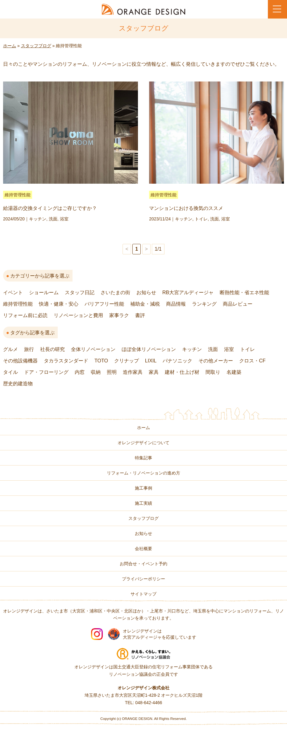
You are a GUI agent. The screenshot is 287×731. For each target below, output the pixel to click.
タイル (10, 372)
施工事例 (143, 488)
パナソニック (177, 360)
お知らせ (146, 292)
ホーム (9, 45)
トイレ (201, 218)
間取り (213, 372)
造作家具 (133, 372)
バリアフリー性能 (104, 304)
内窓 (80, 372)
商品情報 (176, 304)
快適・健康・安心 (58, 304)
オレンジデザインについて (143, 442)
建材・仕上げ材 (182, 372)
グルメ (10, 349)
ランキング (204, 304)
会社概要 (143, 548)
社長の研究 (52, 349)
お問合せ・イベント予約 (143, 563)
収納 (96, 372)
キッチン (37, 218)
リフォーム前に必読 (25, 315)
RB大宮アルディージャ (188, 292)
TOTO (101, 360)
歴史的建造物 (18, 383)
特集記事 (143, 457)
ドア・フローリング (46, 372)
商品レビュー (237, 304)
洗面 (53, 218)
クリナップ (126, 360)
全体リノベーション (93, 349)
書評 (140, 315)
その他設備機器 (20, 360)
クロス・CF (252, 360)
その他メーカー (215, 360)
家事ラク (119, 315)
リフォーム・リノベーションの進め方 (143, 472)
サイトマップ (143, 593)
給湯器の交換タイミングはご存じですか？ (50, 208)
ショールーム (44, 292)
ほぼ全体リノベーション (149, 349)
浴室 (64, 218)
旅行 (29, 349)
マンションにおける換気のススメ (186, 208)
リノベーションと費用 (78, 315)
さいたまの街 (115, 292)
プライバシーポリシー (143, 578)
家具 (154, 372)
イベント (13, 292)
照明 (112, 372)
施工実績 (143, 503)
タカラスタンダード (66, 360)
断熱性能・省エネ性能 (244, 292)
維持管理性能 (18, 194)
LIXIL (150, 360)
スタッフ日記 (79, 292)
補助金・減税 (145, 304)
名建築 (234, 372)
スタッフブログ (36, 45)
